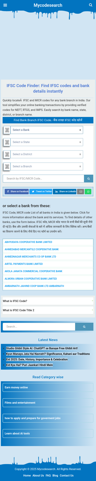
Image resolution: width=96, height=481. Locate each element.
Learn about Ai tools (17, 433)
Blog (55, 475)
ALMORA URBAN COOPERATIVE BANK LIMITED (31, 278)
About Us (38, 475)
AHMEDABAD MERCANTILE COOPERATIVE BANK (32, 249)
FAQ (48, 475)
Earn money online (16, 387)
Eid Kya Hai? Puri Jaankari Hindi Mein (29, 365)
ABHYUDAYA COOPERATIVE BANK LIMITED (28, 242)
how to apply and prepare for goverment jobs (33, 418)
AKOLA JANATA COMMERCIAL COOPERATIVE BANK (33, 271)
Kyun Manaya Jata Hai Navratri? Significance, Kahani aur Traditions (48, 354)
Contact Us (67, 475)
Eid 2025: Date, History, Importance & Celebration (37, 359)
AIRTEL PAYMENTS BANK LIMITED (24, 264)
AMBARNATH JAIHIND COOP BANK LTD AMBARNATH (34, 286)
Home (27, 475)
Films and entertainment (20, 402)
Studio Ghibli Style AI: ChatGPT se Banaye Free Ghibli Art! (42, 348)
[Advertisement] (48, 51)
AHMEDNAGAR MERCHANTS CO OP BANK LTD (30, 256)
